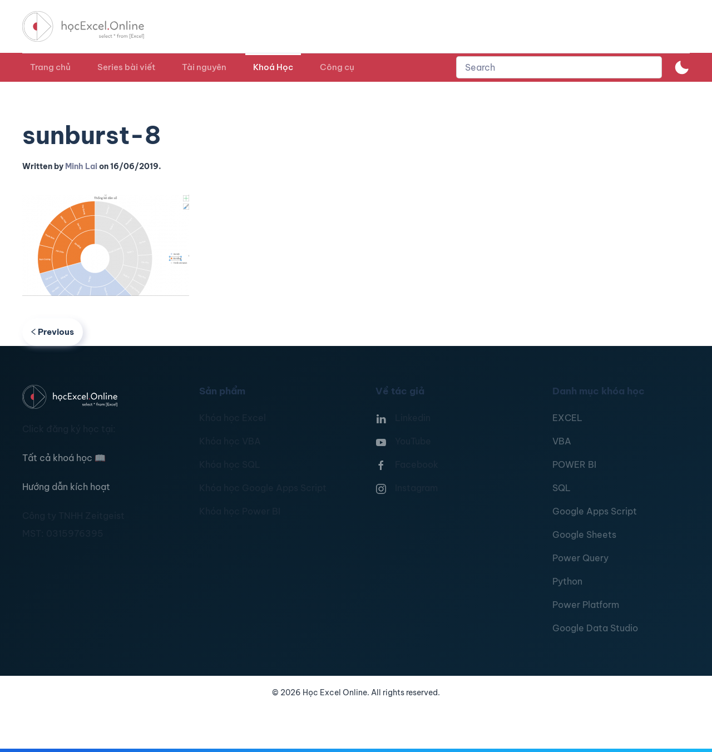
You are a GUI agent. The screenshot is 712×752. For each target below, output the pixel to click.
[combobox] (559, 67)
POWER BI (574, 464)
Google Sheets (584, 534)
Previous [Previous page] (52, 331)
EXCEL (567, 417)
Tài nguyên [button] (204, 67)
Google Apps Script (594, 511)
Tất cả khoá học (64, 457)
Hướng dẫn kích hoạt (66, 486)
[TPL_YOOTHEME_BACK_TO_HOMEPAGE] (93, 26)
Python (567, 581)
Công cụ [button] (337, 67)
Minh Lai (81, 166)
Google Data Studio (595, 628)
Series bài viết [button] (126, 67)
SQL (561, 487)
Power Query (580, 557)
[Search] (559, 67)
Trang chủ (50, 67)
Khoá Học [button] (273, 67)
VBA (561, 441)
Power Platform (585, 604)
